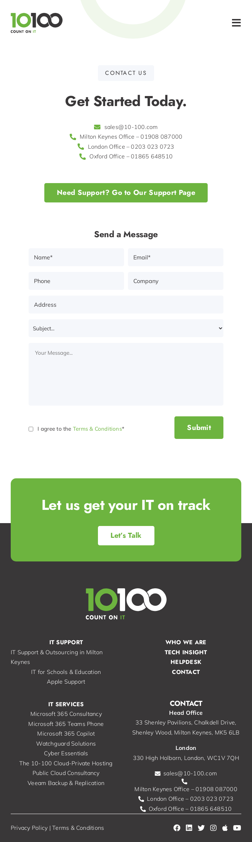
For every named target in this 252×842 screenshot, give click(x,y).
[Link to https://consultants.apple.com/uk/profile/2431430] (225, 828)
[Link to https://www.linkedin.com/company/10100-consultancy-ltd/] (189, 828)
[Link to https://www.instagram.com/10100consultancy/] (213, 828)
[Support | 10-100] (126, 192)
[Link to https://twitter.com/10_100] (201, 828)
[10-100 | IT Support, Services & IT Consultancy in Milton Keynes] (37, 15)
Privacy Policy (29, 827)
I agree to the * (81, 428)
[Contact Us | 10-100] (126, 535)
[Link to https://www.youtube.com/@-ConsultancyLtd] (237, 828)
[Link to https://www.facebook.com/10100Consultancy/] (177, 828)
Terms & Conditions (97, 428)
